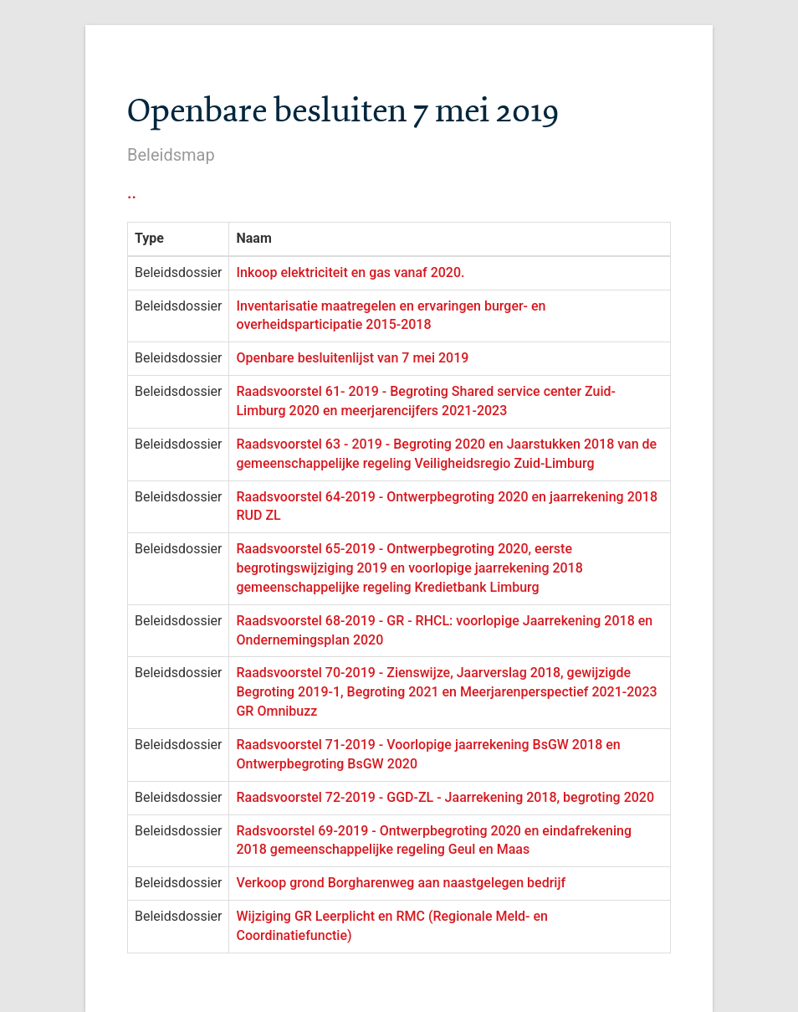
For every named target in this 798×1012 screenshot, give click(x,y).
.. (131, 192)
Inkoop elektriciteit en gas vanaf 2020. (350, 272)
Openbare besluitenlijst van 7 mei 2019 (352, 358)
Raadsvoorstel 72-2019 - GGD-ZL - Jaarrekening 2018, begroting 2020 (445, 797)
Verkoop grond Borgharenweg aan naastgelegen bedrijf (400, 883)
